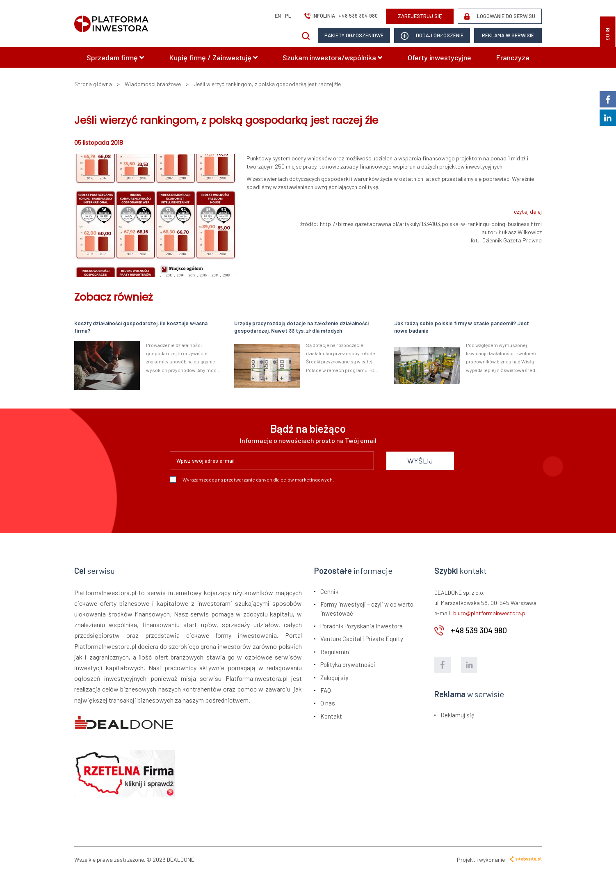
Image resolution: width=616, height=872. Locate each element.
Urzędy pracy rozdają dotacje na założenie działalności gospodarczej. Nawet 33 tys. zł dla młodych (301, 327)
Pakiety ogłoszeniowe (353, 35)
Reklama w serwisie (508, 35)
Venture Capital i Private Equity (361, 638)
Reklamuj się (457, 715)
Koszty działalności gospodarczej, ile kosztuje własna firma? (141, 327)
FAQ (325, 690)
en (278, 15)
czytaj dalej (528, 211)
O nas (327, 703)
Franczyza (512, 57)
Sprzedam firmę (115, 57)
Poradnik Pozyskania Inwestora (361, 626)
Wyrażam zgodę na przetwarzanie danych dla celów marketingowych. (252, 479)
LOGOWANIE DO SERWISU (499, 16)
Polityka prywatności (347, 664)
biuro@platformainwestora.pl (490, 612)
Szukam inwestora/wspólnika (332, 57)
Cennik (329, 591)
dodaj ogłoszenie (432, 36)
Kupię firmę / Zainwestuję (213, 57)
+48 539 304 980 (358, 15)
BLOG (608, 34)
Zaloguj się (334, 677)
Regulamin (334, 651)
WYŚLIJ (420, 460)
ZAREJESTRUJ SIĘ (420, 16)
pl (288, 15)
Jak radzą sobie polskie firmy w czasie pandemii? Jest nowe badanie (461, 327)
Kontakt (331, 716)
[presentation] (232, 505)
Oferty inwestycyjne (439, 57)
